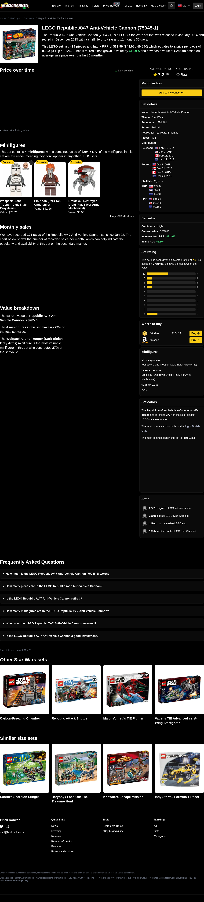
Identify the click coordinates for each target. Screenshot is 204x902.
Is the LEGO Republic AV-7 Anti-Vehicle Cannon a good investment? (52, 622)
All (155, 813)
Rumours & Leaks (61, 828)
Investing (56, 818)
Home (3, 18)
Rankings (83, 5)
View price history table (16, 130)
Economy (141, 5)
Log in (197, 5)
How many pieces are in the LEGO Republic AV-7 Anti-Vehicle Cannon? (54, 573)
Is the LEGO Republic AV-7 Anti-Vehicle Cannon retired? (44, 585)
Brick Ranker (10, 807)
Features (56, 833)
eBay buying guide (113, 818)
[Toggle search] (171, 5)
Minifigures (160, 823)
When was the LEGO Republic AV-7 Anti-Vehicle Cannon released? (51, 610)
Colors (95, 5)
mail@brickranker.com (12, 819)
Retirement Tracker (113, 813)
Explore (56, 5)
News (54, 813)
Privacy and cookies (62, 838)
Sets (156, 818)
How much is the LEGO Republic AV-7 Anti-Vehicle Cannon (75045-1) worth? (57, 560)
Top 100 (127, 5)
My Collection (158, 5)
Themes (69, 5)
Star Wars (29, 18)
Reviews (56, 823)
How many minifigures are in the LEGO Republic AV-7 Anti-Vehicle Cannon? (57, 598)
